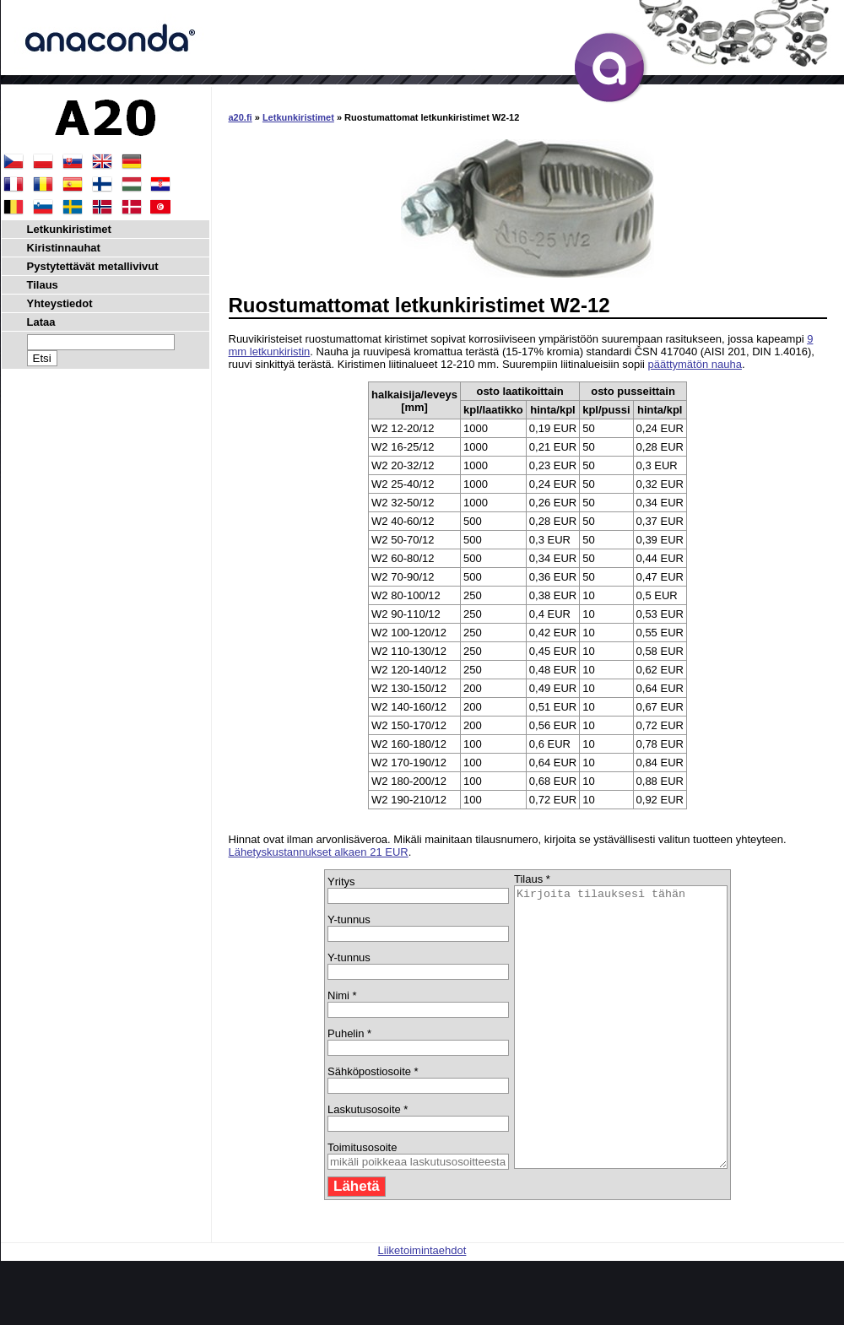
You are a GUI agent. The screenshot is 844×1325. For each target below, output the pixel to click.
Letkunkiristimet (298, 117)
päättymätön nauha (695, 364)
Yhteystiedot (60, 303)
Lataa (41, 322)
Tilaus (42, 285)
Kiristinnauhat (63, 247)
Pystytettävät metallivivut (93, 266)
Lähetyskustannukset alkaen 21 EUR (318, 852)
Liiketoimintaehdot (422, 1306)
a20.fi (240, 117)
